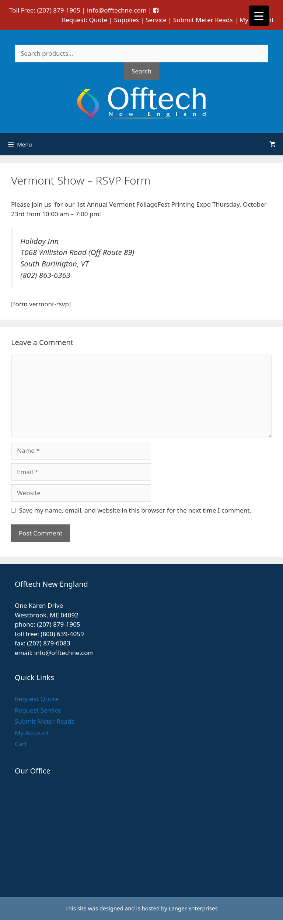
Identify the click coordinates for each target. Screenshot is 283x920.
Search (141, 71)
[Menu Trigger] (259, 16)
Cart (21, 744)
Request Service (38, 710)
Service (156, 19)
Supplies (126, 19)
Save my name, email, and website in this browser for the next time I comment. (135, 510)
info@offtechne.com (117, 10)
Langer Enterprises (193, 908)
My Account (32, 732)
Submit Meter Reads (203, 19)
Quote (98, 19)
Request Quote (37, 699)
